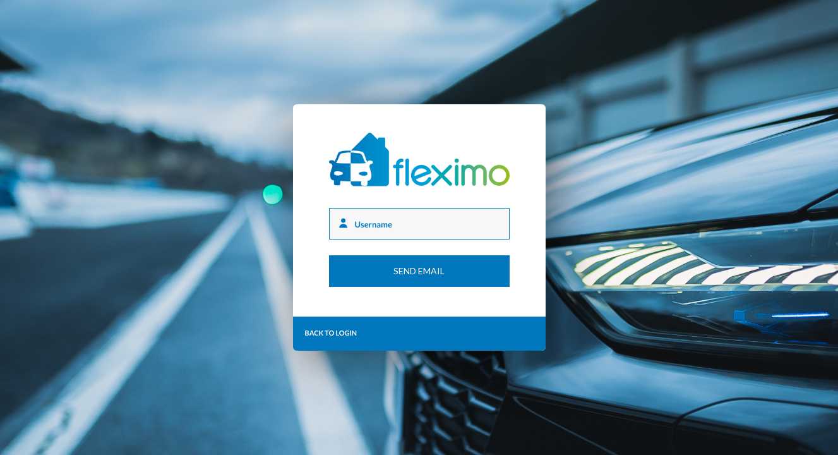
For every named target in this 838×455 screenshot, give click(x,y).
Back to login (331, 333)
